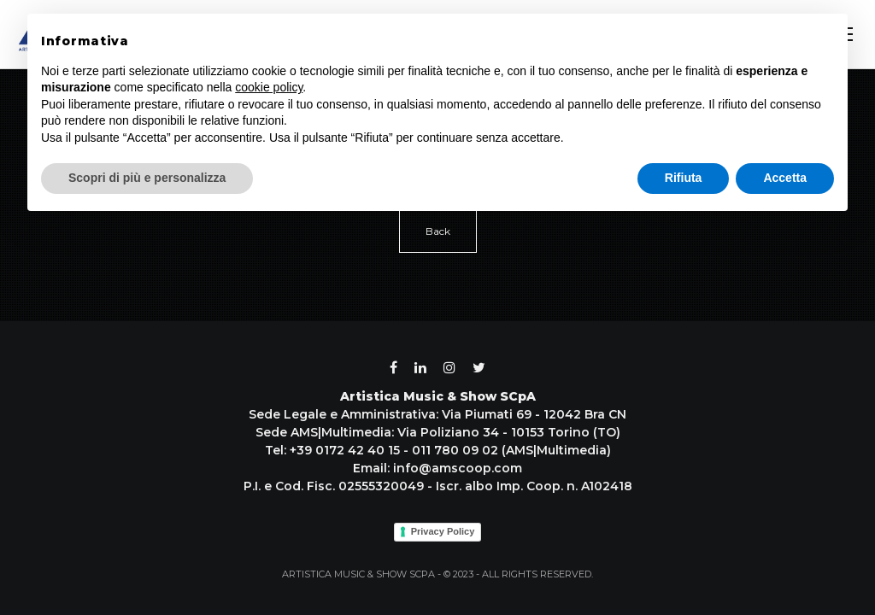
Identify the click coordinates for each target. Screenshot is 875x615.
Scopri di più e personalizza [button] (147, 177)
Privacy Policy (443, 531)
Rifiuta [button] (683, 177)
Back (438, 231)
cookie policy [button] (268, 87)
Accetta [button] (785, 177)
